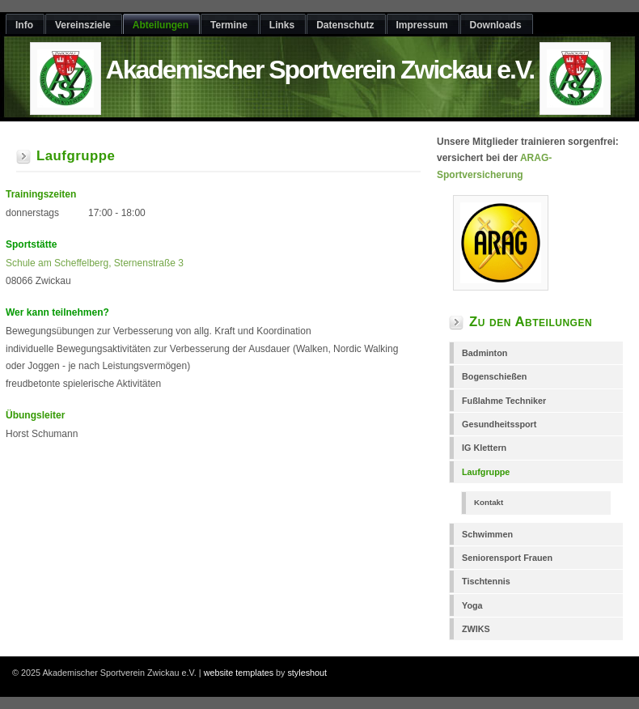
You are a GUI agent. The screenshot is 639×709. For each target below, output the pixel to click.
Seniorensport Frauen (507, 558)
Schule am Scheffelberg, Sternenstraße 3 (95, 263)
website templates (238, 672)
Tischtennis (486, 581)
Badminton (484, 353)
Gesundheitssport (499, 424)
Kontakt (488, 502)
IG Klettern (484, 447)
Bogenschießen (494, 376)
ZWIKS (476, 629)
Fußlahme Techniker (504, 400)
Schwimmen (487, 534)
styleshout (307, 672)
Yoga (472, 605)
